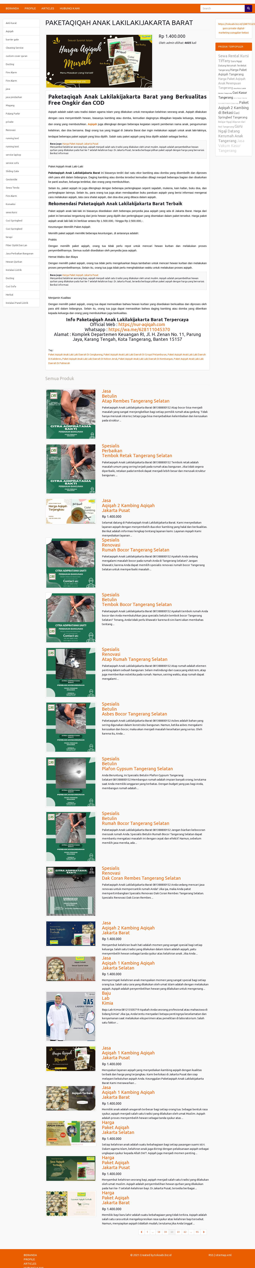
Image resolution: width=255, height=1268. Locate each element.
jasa (8, 89)
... (153, 1232)
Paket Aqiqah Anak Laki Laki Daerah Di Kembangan (145, 358)
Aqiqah (93, 124)
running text (12, 138)
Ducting (10, 64)
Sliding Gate (12, 171)
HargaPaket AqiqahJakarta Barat (116, 1197)
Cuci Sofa (11, 286)
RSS (211, 1255)
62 (185, 1232)
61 (178, 1232)
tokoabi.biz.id (162, 1255)
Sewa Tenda (12, 187)
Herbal (9, 294)
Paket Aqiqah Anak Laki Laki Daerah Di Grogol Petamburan (135, 354)
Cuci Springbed (14, 220)
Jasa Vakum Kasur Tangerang (231, 146)
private (9, 121)
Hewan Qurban (14, 261)
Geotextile (11, 179)
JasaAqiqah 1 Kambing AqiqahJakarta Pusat (128, 1052)
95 (197, 1232)
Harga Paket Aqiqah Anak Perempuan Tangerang (231, 83)
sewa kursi (11, 212)
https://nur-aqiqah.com (141, 324)
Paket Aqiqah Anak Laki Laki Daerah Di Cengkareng (75, 354)
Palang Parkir (13, 113)
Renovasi (11, 130)
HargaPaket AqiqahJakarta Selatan (118, 1127)
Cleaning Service (14, 47)
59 (165, 1232)
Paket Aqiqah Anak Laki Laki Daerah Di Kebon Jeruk (89, 358)
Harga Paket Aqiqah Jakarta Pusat (80, 144)
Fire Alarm (11, 72)
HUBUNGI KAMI (70, 8)
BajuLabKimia (107, 998)
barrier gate (12, 39)
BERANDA (12, 8)
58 (159, 1232)
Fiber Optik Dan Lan (16, 245)
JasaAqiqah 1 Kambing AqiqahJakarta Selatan (128, 962)
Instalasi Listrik (14, 270)
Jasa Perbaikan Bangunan (19, 253)
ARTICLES (47, 8)
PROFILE (30, 8)
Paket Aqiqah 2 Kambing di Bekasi (233, 107)
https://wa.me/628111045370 (139, 329)
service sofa (12, 163)
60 (173, 1231)
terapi (9, 237)
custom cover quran (16, 56)
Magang (10, 105)
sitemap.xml (223, 1255)
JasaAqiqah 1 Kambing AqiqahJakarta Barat (128, 1092)
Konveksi (10, 204)
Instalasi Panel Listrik (17, 303)
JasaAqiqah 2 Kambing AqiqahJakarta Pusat (128, 505)
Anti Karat (11, 23)
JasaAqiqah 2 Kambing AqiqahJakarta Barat (128, 927)
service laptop (13, 154)
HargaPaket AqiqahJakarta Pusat (116, 1162)
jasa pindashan (14, 97)
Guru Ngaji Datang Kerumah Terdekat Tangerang (232, 65)
